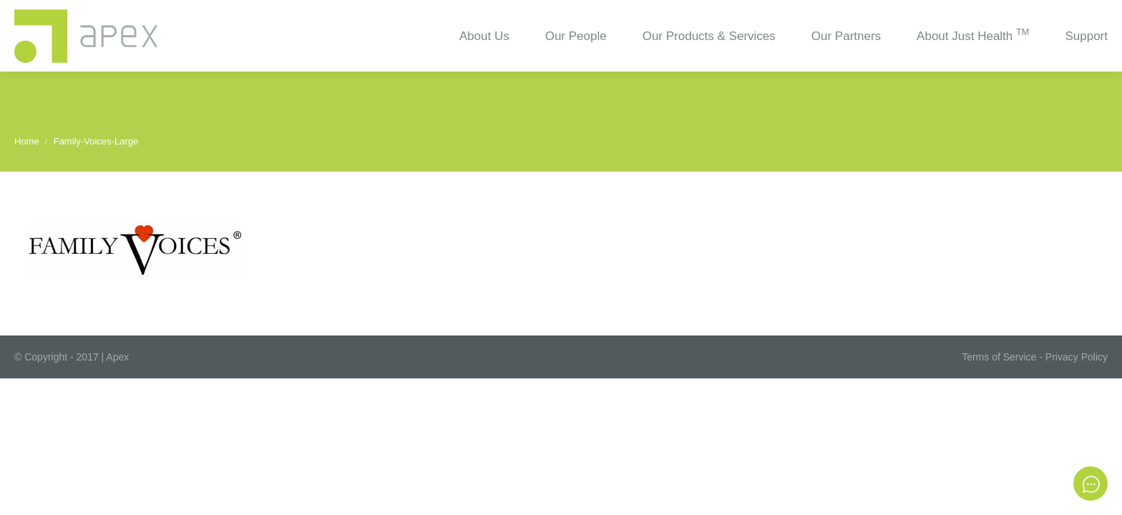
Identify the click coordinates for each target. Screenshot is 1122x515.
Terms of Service (999, 357)
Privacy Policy (1076, 357)
